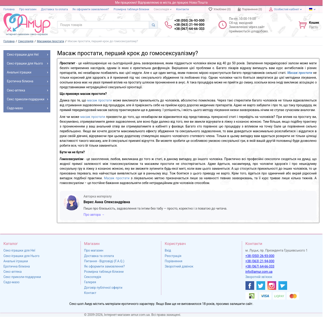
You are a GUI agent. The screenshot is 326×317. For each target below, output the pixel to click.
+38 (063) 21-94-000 (260, 261)
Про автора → (94, 214)
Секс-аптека (12, 271)
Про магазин (28, 9)
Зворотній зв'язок (258, 277)
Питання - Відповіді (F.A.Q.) (104, 261)
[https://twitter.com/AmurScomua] (260, 285)
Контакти (182, 9)
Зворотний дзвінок (179, 266)
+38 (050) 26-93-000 (260, 256)
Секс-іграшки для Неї (19, 250)
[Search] (153, 25)
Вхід (168, 250)
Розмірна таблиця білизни (131, 9)
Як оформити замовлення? (91, 9)
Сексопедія (163, 9)
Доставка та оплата (54, 9)
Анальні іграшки (15, 261)
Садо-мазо (11, 282)
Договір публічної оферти (103, 287)
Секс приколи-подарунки (22, 277)
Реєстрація (173, 256)
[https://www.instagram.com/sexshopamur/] (271, 285)
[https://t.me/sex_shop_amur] (282, 285)
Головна (9, 9)
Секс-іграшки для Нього (21, 256)
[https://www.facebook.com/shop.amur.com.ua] (249, 285)
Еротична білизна (16, 266)
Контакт (90, 293)
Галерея (90, 282)
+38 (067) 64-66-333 (260, 266)
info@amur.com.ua (258, 271)
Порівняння (173, 261)
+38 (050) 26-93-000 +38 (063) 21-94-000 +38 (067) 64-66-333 (189, 25)
